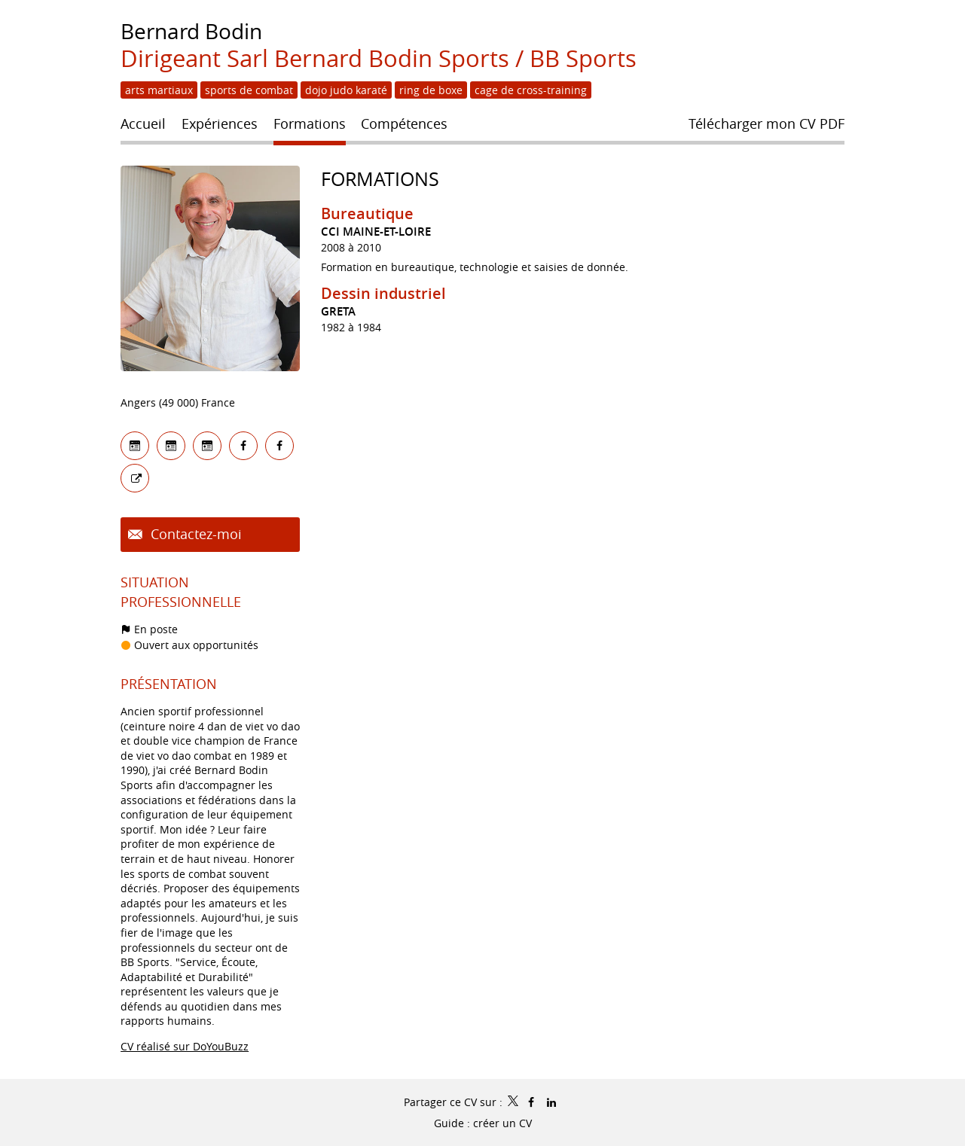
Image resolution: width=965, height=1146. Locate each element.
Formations (380, 178)
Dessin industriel (383, 293)
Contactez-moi (194, 534)
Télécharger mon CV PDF (766, 123)
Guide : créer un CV (483, 1123)
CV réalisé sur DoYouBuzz (185, 1046)
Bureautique (367, 213)
